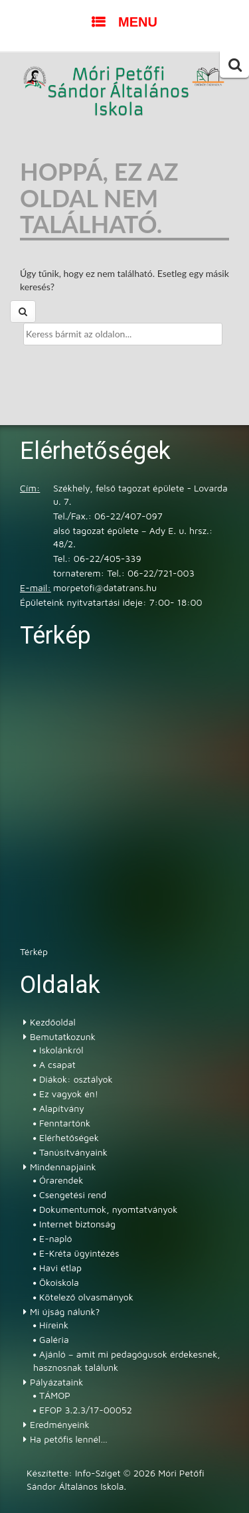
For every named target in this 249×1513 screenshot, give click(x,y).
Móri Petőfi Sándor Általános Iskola (119, 92)
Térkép (34, 951)
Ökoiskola (59, 1282)
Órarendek (61, 1180)
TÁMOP (54, 1395)
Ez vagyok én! (68, 1093)
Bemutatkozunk (63, 1036)
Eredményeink (60, 1424)
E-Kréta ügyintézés (79, 1253)
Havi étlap (60, 1267)
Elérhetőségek (69, 1137)
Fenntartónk (64, 1122)
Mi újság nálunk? (65, 1311)
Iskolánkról (61, 1049)
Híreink (53, 1324)
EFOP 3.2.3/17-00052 (85, 1409)
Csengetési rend (72, 1194)
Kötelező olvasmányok (86, 1296)
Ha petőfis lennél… (69, 1439)
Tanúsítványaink (73, 1152)
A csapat (57, 1064)
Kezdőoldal (53, 1021)
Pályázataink (56, 1381)
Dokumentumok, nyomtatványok (108, 1209)
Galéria (54, 1339)
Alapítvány (61, 1108)
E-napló (55, 1238)
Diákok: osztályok (76, 1079)
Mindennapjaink (63, 1166)
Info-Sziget (98, 1472)
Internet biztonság (77, 1223)
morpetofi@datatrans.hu (105, 587)
